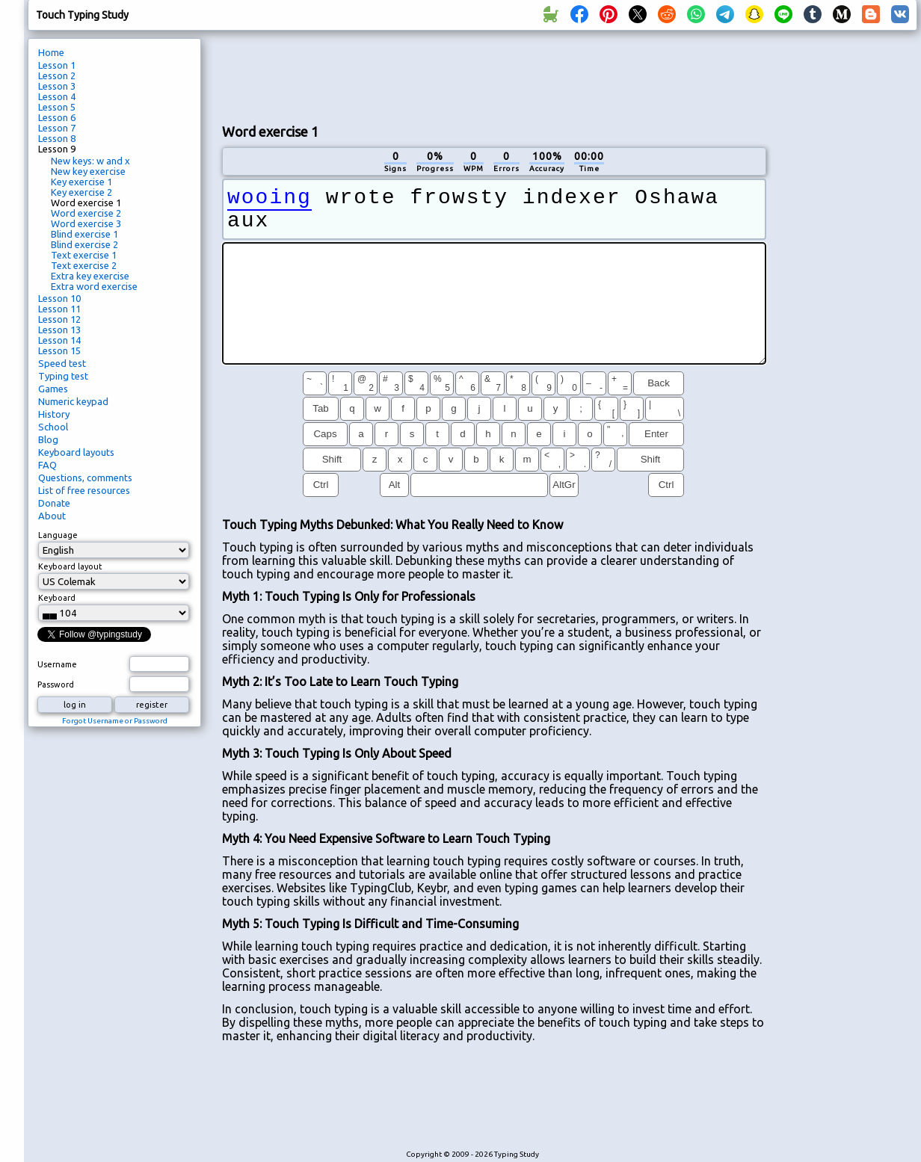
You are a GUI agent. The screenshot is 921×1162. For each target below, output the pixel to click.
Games (53, 388)
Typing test (63, 376)
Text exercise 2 (84, 265)
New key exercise (88, 171)
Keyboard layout (70, 566)
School (53, 426)
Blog (48, 439)
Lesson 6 (57, 117)
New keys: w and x (90, 160)
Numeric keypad (73, 401)
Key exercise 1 (81, 181)
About (52, 515)
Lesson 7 (57, 128)
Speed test (62, 363)
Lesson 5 (57, 107)
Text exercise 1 (84, 255)
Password (55, 684)
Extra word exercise (94, 286)
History (54, 414)
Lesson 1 (57, 65)
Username (57, 664)
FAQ (47, 465)
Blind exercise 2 (84, 244)
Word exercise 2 (86, 213)
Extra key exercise (90, 276)
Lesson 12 (59, 319)
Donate (54, 503)
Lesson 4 (57, 96)
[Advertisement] (847, 288)
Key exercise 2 (81, 192)
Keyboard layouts (76, 452)
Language (58, 535)
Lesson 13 (59, 329)
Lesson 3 (57, 86)
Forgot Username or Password (114, 721)
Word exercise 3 (86, 223)
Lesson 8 (57, 138)
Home (51, 52)
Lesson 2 (57, 75)
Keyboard (57, 597)
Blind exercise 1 (84, 234)
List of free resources (84, 490)
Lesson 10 (59, 298)
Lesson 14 (59, 340)
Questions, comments (85, 477)
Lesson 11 (59, 308)
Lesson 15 (59, 350)
